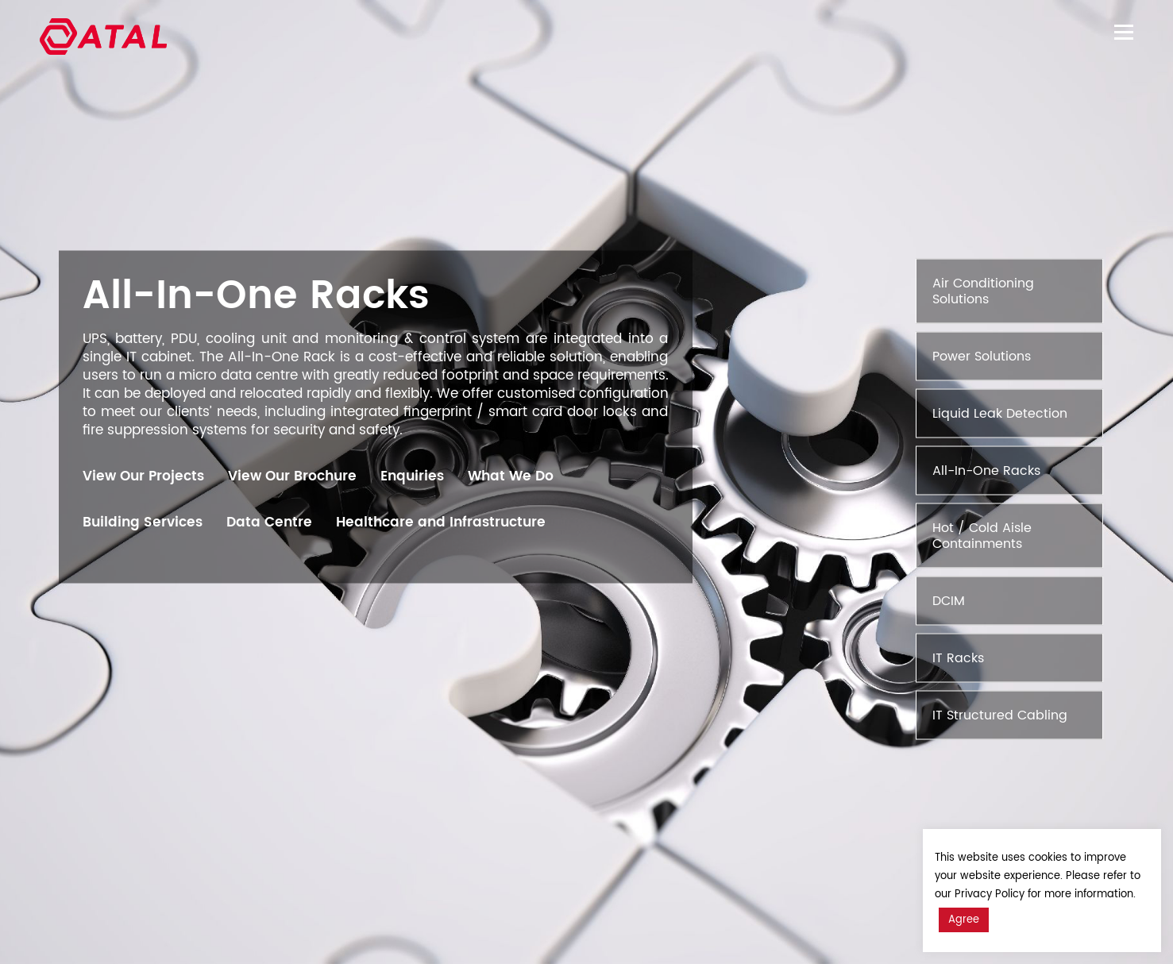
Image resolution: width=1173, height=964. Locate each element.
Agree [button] (963, 920)
